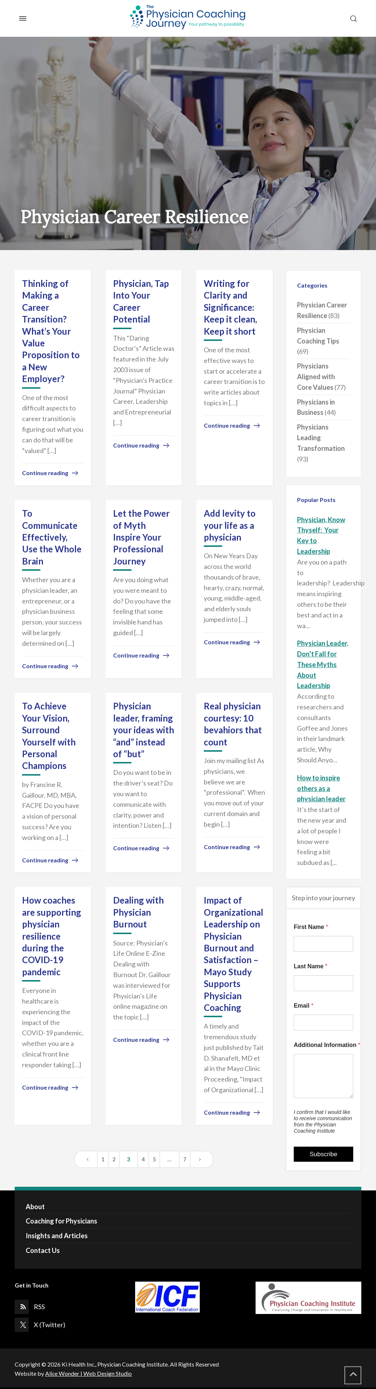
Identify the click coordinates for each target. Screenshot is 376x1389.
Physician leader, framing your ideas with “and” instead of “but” (143, 730)
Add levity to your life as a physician (230, 525)
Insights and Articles (57, 1236)
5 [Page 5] (154, 1159)
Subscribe (323, 1154)
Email (303, 1005)
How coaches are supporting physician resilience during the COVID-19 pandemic (51, 936)
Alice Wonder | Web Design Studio (88, 1373)
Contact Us (43, 1250)
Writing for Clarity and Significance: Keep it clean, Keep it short (230, 307)
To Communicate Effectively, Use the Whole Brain (52, 537)
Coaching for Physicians (61, 1221)
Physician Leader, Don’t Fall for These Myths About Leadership (322, 664)
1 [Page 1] (102, 1159)
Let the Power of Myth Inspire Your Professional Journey (141, 537)
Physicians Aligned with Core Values (316, 376)
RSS (39, 1307)
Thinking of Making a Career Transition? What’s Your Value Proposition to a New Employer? (51, 331)
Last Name (311, 966)
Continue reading (45, 472)
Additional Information (323, 1045)
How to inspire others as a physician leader (321, 788)
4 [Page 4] (143, 1159)
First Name (311, 927)
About (35, 1207)
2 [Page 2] (113, 1159)
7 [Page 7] (184, 1159)
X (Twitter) (49, 1325)
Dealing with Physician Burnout (138, 912)
